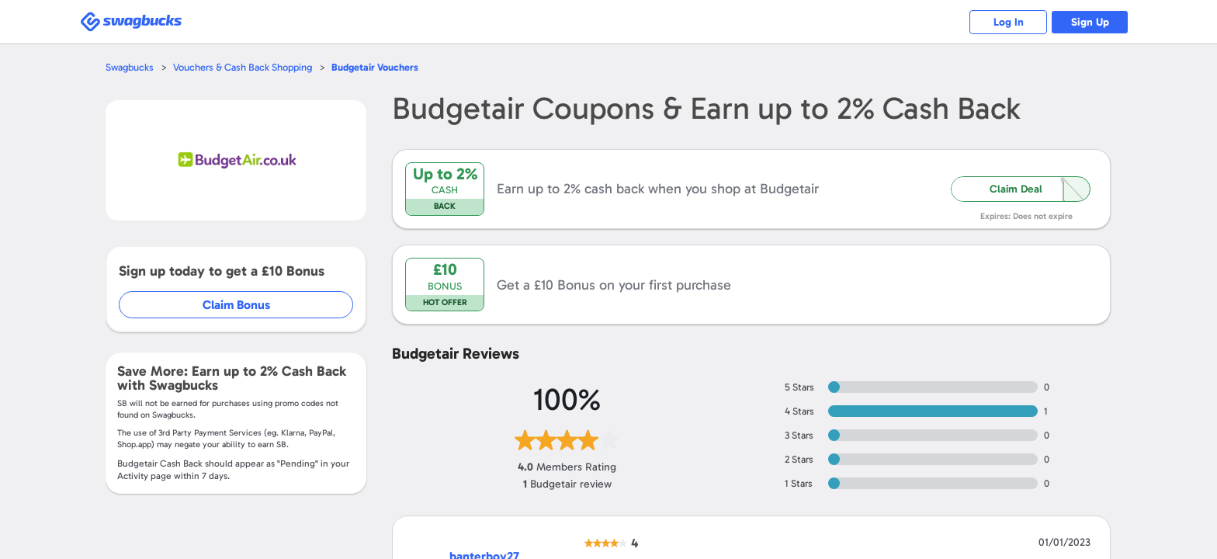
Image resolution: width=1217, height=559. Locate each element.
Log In (1008, 22)
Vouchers (374, 67)
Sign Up (1090, 22)
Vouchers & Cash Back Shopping (242, 67)
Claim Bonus (237, 304)
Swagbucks (130, 67)
